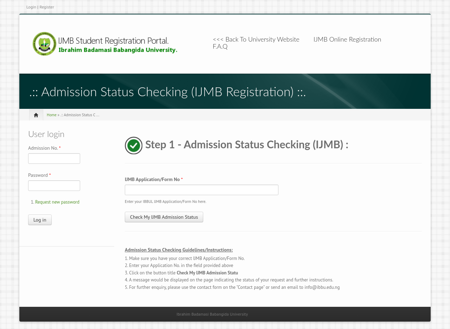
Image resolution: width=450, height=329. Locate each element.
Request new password (57, 202)
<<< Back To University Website (256, 39)
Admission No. (44, 148)
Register (46, 7)
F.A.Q (220, 46)
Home (52, 114)
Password (39, 175)
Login (31, 7)
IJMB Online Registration (347, 39)
